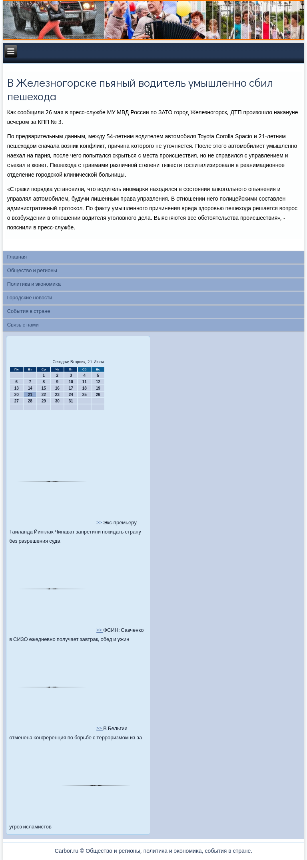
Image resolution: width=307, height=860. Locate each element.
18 (84, 388)
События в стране (28, 311)
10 (71, 382)
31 (71, 401)
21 (30, 394)
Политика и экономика (34, 284)
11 (84, 382)
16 (57, 388)
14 (30, 388)
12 (98, 382)
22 (44, 394)
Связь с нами (23, 325)
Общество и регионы (32, 270)
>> (99, 523)
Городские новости (29, 298)
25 (84, 394)
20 (16, 394)
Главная (17, 257)
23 (57, 394)
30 (57, 401)
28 (30, 401)
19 (98, 388)
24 (71, 394)
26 (98, 394)
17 (71, 388)
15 (44, 388)
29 (44, 401)
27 (16, 401)
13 (16, 388)
